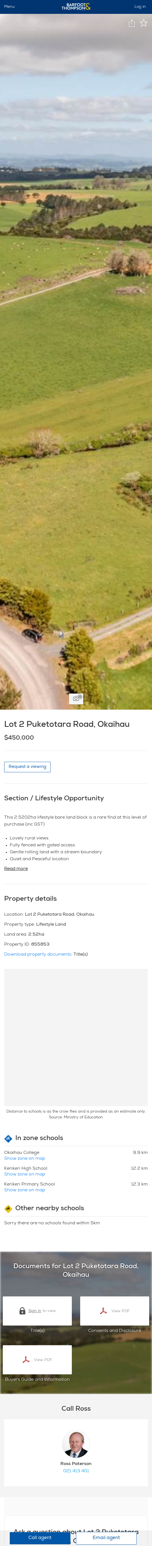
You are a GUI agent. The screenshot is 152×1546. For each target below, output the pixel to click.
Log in (140, 7)
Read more (16, 869)
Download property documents (37, 955)
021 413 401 (76, 1471)
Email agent (106, 1538)
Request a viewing (27, 767)
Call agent (40, 1538)
